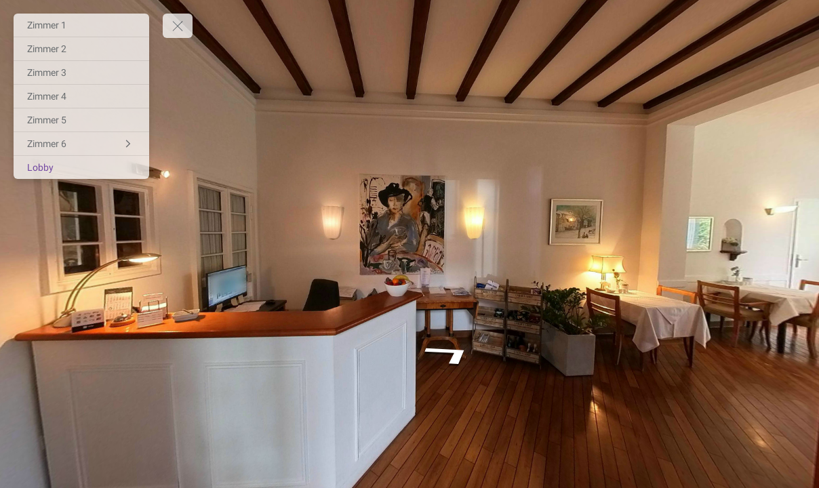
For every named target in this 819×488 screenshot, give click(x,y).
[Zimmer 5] (81, 119)
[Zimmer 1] (81, 25)
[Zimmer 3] (81, 72)
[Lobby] (81, 167)
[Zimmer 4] (81, 96)
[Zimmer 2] (81, 48)
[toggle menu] (178, 26)
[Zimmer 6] (81, 143)
